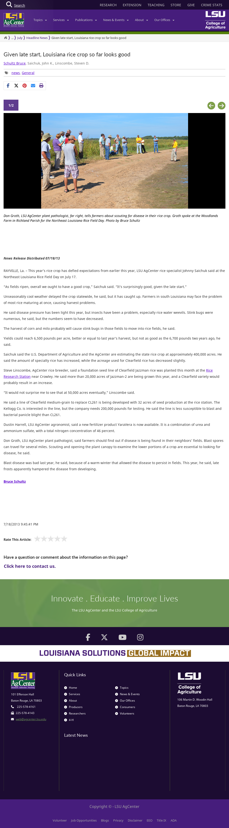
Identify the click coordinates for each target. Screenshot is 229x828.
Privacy (118, 820)
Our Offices (164, 20)
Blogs (105, 820)
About (141, 20)
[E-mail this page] (33, 85)
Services (61, 20)
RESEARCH (108, 5)
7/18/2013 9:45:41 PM (21, 524)
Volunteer (60, 820)
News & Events (116, 20)
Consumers (125, 707)
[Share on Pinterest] (25, 85)
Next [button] (221, 106)
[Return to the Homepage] (5, 38)
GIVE (191, 5)
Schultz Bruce (15, 63)
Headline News (37, 38)
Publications (86, 20)
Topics (40, 20)
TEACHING (156, 5)
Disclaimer (135, 820)
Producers (73, 707)
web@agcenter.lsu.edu (31, 719)
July (19, 38)
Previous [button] (211, 106)
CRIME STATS (211, 5)
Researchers (75, 713)
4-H (69, 720)
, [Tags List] (19, 72)
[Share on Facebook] (8, 85)
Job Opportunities (84, 820)
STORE (176, 5)
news (15, 72)
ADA (174, 820)
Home (70, 688)
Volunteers (124, 713)
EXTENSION (132, 5)
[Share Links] (25, 85)
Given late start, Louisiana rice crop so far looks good (88, 38)
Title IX (161, 820)
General (28, 72)
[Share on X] (16, 85)
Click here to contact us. (30, 566)
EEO (149, 820)
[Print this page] (41, 85)
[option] (114, 170)
